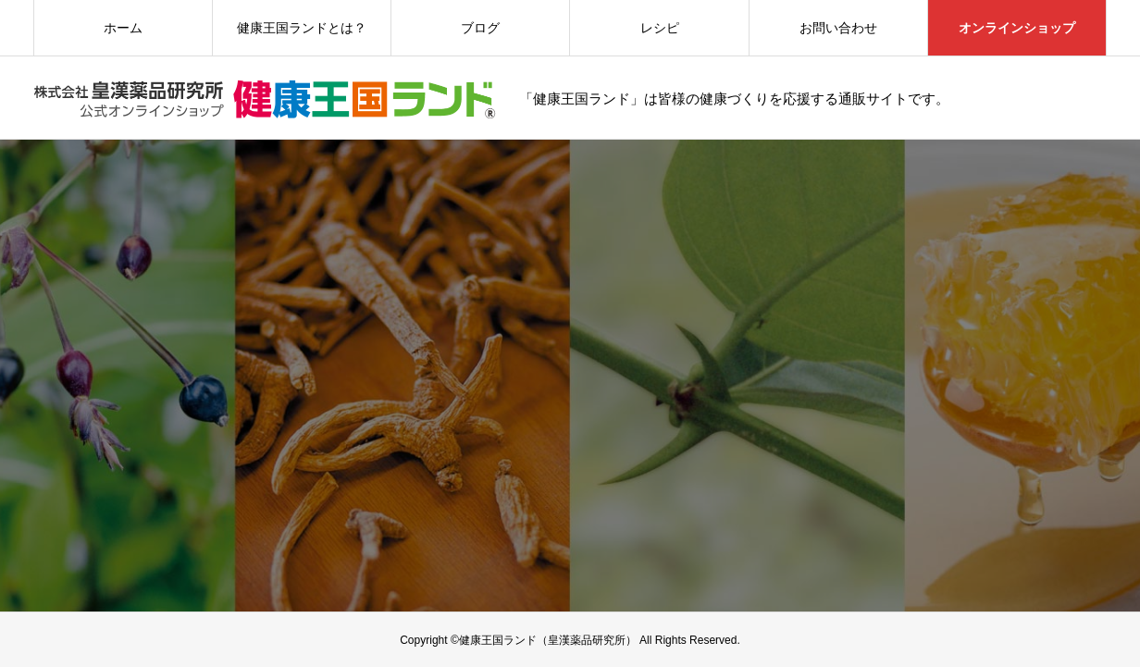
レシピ (659, 27)
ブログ (480, 27)
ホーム (123, 27)
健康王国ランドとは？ (301, 27)
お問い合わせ (838, 27)
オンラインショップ (1017, 27)
